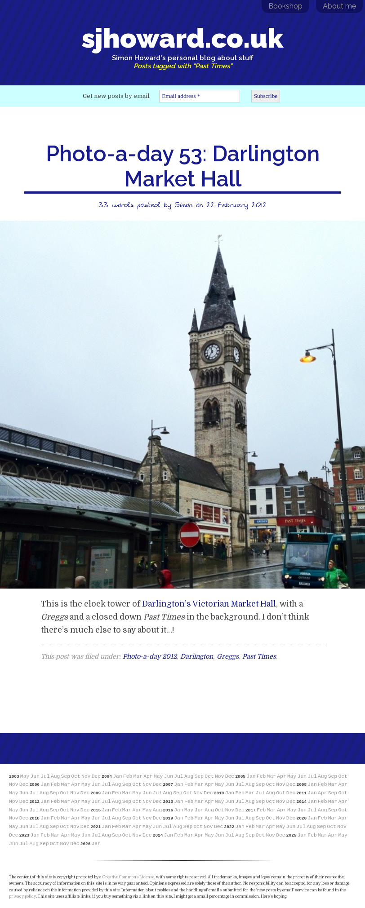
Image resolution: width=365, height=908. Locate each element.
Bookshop (285, 6)
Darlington (196, 656)
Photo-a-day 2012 (150, 656)
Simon (183, 204)
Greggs (228, 656)
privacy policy (22, 896)
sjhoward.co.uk (182, 46)
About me (339, 6)
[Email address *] (199, 96)
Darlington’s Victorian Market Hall (209, 603)
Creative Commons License (128, 877)
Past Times (259, 656)
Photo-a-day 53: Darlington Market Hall (183, 166)
